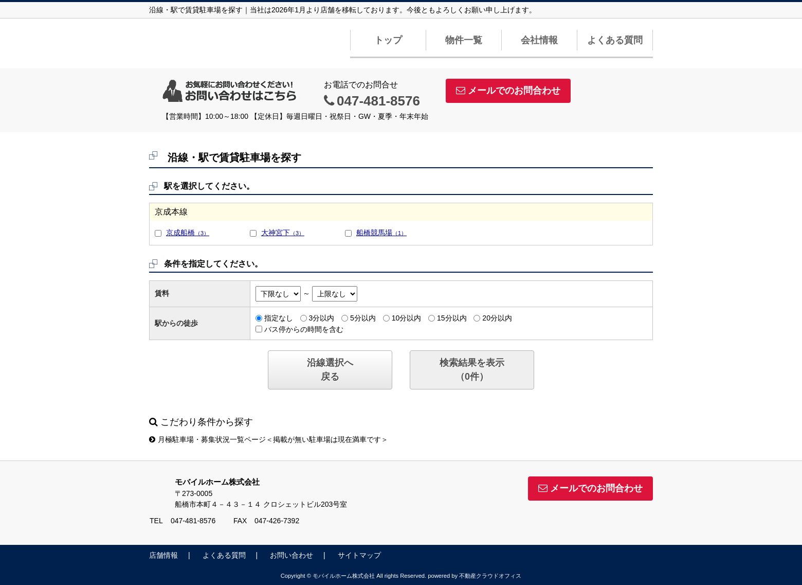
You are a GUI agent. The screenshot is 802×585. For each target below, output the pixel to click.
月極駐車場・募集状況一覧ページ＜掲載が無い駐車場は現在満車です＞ (268, 439)
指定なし (278, 318)
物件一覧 (463, 40)
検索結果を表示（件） (472, 370)
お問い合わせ (291, 555)
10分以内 (407, 318)
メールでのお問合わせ (508, 90)
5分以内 (363, 318)
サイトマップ (359, 555)
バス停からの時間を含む (303, 329)
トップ (388, 40)
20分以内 (497, 318)
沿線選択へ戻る (330, 370)
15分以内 (452, 318)
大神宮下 (282, 232)
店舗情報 (163, 555)
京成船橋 (187, 232)
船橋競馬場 (381, 232)
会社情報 (539, 40)
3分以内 (321, 318)
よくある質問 (615, 40)
